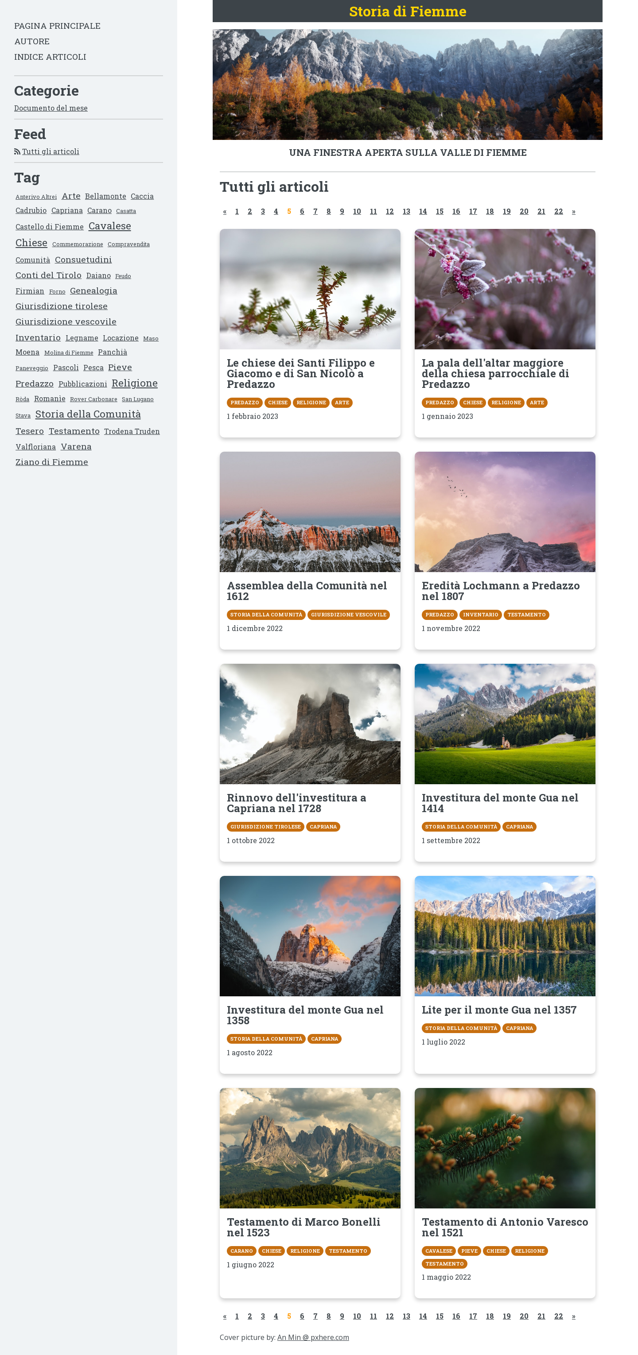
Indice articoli (50, 56)
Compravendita (129, 244)
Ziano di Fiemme (52, 461)
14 (423, 211)
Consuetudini (83, 259)
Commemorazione (77, 244)
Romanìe (50, 398)
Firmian (30, 290)
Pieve (120, 366)
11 (373, 211)
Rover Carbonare (93, 399)
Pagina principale (57, 25)
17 (473, 211)
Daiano (98, 275)
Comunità (33, 259)
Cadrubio (31, 210)
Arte (71, 195)
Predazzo (35, 383)
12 (390, 211)
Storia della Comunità (88, 413)
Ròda (22, 399)
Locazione (121, 337)
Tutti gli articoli (50, 151)
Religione (135, 382)
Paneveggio (32, 368)
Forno (57, 291)
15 (439, 211)
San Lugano (138, 399)
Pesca (93, 367)
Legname (82, 337)
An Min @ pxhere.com (313, 1337)
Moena (27, 351)
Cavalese (110, 225)
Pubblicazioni (82, 383)
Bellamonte (105, 196)
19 (507, 211)
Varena (76, 446)
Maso (151, 338)
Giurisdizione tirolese (62, 305)
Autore (32, 40)
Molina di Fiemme (68, 352)
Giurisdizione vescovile (66, 321)
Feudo (123, 275)
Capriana (67, 210)
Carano (99, 210)
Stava (23, 415)
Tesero (30, 430)
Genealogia (93, 290)
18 (490, 211)
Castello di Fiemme (50, 226)
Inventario (38, 337)
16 (456, 211)
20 (524, 211)
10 (357, 211)
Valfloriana (36, 446)
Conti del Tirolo (49, 274)
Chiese (31, 242)
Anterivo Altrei (36, 196)
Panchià (112, 351)
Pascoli (66, 367)
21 (541, 211)
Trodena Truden (132, 431)
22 (558, 211)
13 (406, 211)
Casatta (126, 210)
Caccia (142, 196)
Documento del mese (51, 107)
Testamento (74, 430)
